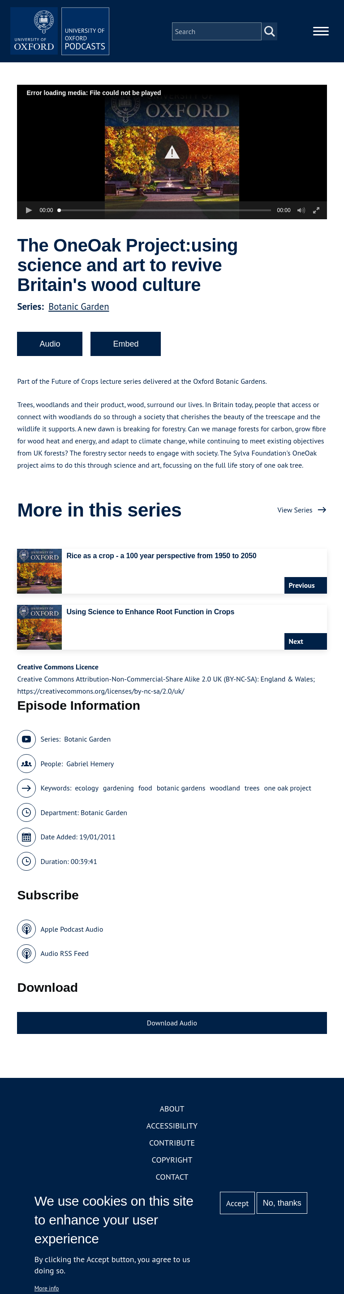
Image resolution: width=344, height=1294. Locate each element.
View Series (294, 513)
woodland (225, 792)
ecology (87, 792)
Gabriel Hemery (90, 767)
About (171, 1113)
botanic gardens (181, 792)
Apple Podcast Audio (71, 933)
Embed (125, 347)
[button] (172, 156)
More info (46, 1288)
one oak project (287, 792)
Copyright (172, 1164)
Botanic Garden (78, 310)
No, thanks (282, 1202)
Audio (49, 347)
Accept (237, 1203)
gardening (118, 792)
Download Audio (172, 1026)
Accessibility (172, 1130)
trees (252, 792)
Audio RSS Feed (64, 957)
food (145, 792)
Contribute (172, 1147)
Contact (172, 1181)
